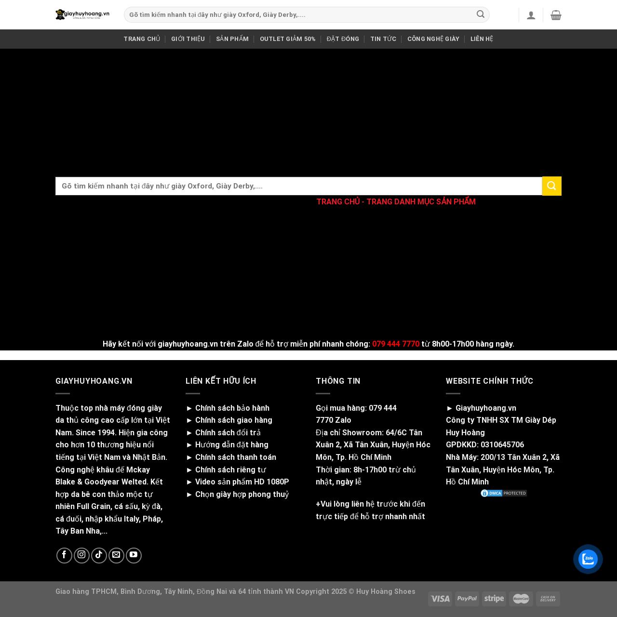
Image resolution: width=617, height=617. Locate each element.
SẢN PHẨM (232, 38)
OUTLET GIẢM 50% (288, 38)
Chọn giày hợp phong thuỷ (242, 494)
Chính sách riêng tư (230, 469)
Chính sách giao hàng (233, 420)
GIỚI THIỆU (188, 38)
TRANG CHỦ (141, 38)
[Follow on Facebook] (64, 555)
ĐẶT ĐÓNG (343, 38)
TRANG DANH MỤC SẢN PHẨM (421, 201)
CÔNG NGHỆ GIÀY (433, 38)
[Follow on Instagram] (82, 555)
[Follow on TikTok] (99, 555)
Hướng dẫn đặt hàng (231, 444)
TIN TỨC (383, 38)
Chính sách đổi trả (228, 432)
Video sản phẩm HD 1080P (242, 481)
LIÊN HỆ (482, 38)
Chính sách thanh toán (235, 457)
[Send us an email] (116, 555)
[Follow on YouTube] (134, 555)
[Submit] (480, 15)
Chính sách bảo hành (232, 408)
